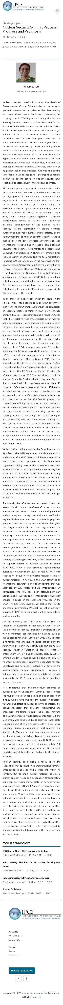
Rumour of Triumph (12, 889)
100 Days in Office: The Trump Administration (25, 851)
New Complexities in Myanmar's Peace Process (26, 878)
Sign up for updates (22, 970)
